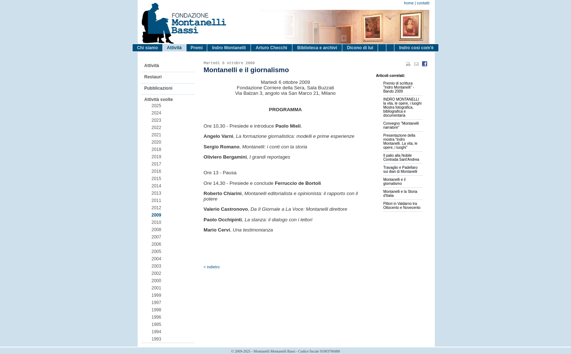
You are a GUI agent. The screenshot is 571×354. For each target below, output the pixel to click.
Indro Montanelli (229, 47)
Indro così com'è (416, 47)
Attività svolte (158, 99)
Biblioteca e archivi (317, 47)
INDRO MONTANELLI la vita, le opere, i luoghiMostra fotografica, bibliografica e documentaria (402, 107)
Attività (174, 47)
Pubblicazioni (158, 88)
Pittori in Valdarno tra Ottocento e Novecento (401, 206)
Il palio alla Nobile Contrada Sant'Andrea (401, 157)
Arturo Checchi (271, 47)
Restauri (153, 76)
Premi (196, 47)
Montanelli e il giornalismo (394, 182)
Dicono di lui (360, 47)
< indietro (212, 267)
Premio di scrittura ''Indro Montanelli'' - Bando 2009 (398, 87)
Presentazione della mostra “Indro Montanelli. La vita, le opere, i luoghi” (400, 141)
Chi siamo (147, 47)
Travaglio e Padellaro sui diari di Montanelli (400, 170)
